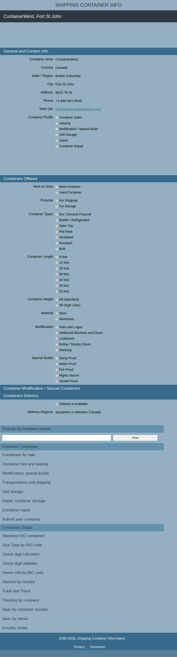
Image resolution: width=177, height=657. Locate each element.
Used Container (70, 192)
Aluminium (66, 319)
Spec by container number (25, 609)
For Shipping (68, 200)
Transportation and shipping (26, 482)
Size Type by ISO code (22, 545)
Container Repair (71, 146)
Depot (63, 140)
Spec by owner (15, 618)
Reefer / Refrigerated (74, 220)
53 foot (64, 291)
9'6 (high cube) (69, 305)
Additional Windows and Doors (81, 333)
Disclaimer (97, 647)
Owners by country (18, 582)
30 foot (64, 274)
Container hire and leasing (25, 464)
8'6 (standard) (69, 299)
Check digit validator (20, 563)
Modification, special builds (25, 473)
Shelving (65, 350)
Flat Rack (66, 231)
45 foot (64, 285)
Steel (62, 313)
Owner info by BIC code (23, 572)
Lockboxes (66, 338)
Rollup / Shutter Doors (75, 344)
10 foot (64, 262)
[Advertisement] (84, 35)
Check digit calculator (21, 554)
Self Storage (68, 134)
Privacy (80, 647)
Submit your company (21, 519)
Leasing (64, 123)
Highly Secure (69, 375)
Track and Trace (16, 591)
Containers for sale (18, 455)
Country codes (15, 628)
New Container (69, 186)
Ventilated (66, 237)
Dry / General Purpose (75, 214)
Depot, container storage (23, 501)
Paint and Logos (70, 327)
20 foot (64, 268)
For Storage (67, 206)
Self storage (12, 491)
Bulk (62, 249)
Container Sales (70, 117)
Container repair (16, 510)
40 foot (64, 280)
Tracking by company (20, 600)
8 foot (63, 257)
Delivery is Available (73, 404)
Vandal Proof (68, 381)
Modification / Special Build (78, 129)
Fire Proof (66, 369)
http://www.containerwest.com (78, 109)
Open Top (66, 226)
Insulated (65, 243)
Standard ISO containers (23, 536)
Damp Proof (67, 358)
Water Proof (67, 364)
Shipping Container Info (88, 5)
